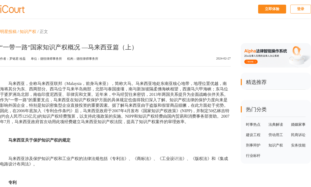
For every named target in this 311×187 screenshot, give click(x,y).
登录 (300, 9)
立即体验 (272, 9)
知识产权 (28, 31)
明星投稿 (8, 31)
